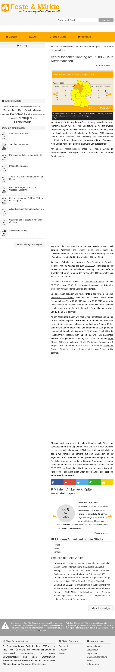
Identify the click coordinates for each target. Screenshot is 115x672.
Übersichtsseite (72, 149)
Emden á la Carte (90, 250)
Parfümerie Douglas (96, 342)
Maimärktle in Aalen (18, 166)
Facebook (63, 646)
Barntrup (22, 118)
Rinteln (57, 545)
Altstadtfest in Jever (94, 281)
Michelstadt (22, 122)
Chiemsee (5, 114)
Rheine (28, 114)
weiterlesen (40, 664)
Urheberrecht (93, 664)
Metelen (37, 110)
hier (38, 630)
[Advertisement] (22, 76)
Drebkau (38, 107)
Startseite (11, 37)
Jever (56, 548)
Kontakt (90, 660)
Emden (57, 552)
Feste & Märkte (34, 8)
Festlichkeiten (57, 304)
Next (109, 94)
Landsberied (9, 106)
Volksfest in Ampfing (18, 230)
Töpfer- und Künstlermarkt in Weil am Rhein (26, 178)
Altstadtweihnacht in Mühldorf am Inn (26, 209)
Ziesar (17, 107)
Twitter (62, 653)
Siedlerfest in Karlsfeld (19, 133)
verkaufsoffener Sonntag (72, 289)
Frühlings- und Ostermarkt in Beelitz (26, 155)
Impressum (84, 37)
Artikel (33, 37)
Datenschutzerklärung (97, 657)
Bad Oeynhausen (28, 107)
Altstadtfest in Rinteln (62, 297)
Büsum (33, 118)
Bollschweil (17, 114)
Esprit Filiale (105, 331)
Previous (55, 94)
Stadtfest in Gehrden (102, 262)
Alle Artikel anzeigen (100, 608)
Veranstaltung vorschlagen (29, 244)
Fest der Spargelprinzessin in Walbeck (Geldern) (22, 188)
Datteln (28, 110)
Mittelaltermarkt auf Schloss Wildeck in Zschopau (26, 199)
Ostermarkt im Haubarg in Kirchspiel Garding (26, 221)
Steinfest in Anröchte (18, 144)
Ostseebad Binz (13, 110)
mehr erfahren (101, 533)
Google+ (63, 650)
